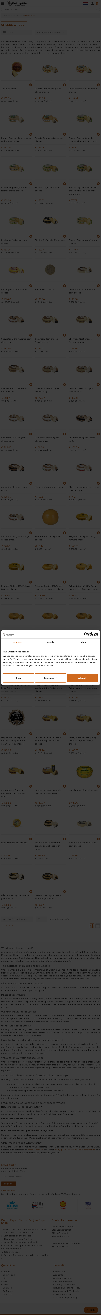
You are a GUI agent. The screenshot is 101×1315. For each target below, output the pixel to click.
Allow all (82, 678)
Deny (18, 678)
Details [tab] (50, 642)
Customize (50, 678)
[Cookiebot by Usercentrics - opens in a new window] (86, 634)
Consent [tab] (17, 642)
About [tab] (83, 642)
